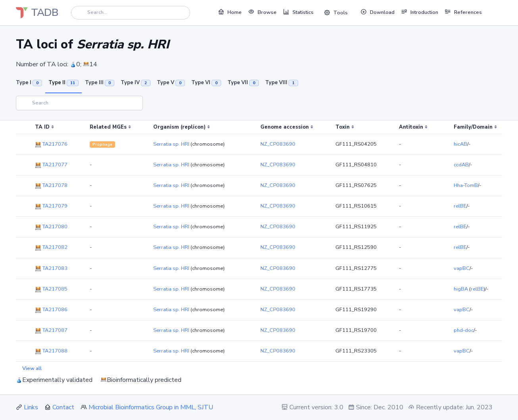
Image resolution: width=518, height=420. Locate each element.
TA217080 (51, 226)
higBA (461, 289)
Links (31, 407)
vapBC (462, 268)
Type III (99, 82)
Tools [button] (336, 12)
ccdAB (461, 164)
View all (32, 368)
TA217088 (51, 350)
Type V (171, 82)
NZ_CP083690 (277, 144)
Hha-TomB (466, 185)
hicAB (460, 144)
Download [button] (377, 12)
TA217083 (51, 268)
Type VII (243, 82)
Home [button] (230, 12)
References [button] (463, 12)
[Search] (130, 12)
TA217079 (51, 206)
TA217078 (51, 185)
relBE (460, 206)
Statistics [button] (298, 12)
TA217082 (51, 247)
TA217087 (51, 330)
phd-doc (464, 330)
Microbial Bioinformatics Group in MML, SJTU (151, 407)
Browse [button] (262, 12)
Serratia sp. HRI (171, 144)
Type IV (135, 82)
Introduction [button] (419, 12)
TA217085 (51, 289)
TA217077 (51, 164)
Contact (63, 407)
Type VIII (281, 82)
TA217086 (51, 309)
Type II (63, 82)
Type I (29, 82)
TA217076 (51, 144)
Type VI (206, 82)
